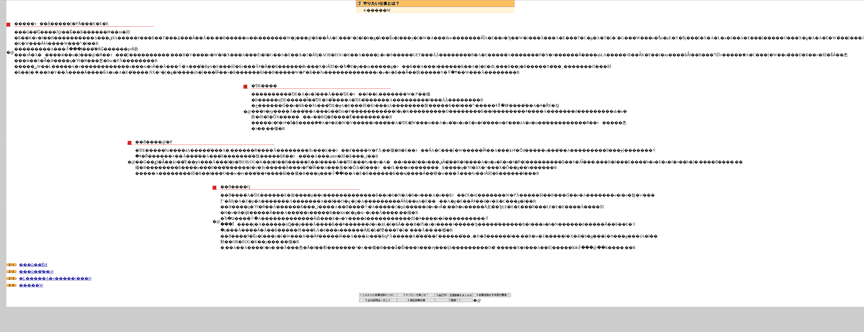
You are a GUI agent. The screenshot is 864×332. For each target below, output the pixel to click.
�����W (31, 285)
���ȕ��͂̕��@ (36, 271)
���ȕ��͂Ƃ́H (33, 265)
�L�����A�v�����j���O (55, 278)
